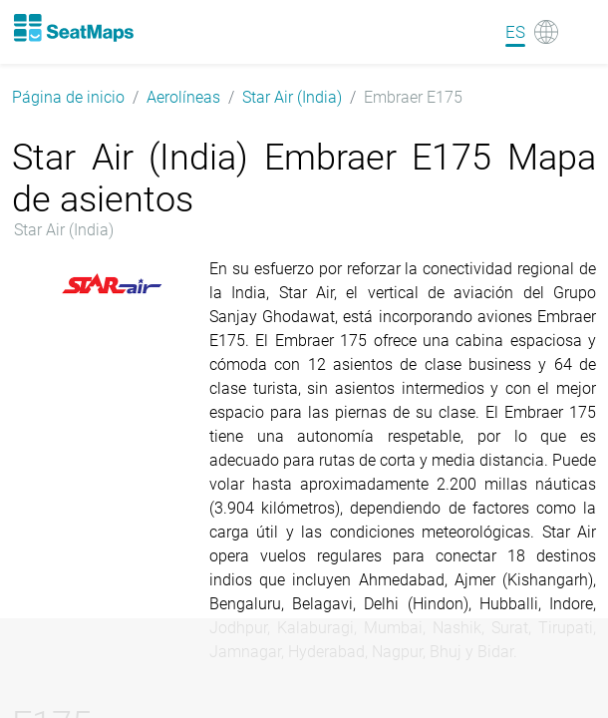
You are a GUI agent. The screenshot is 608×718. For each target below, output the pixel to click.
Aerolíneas (183, 97)
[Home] (73, 28)
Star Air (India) (292, 97)
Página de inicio (68, 97)
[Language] (531, 32)
